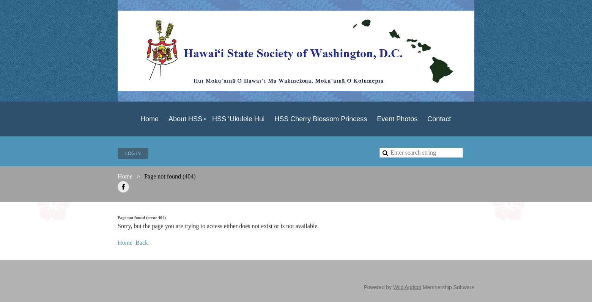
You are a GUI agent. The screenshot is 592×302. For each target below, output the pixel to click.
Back (141, 242)
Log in (133, 153)
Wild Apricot (407, 287)
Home (125, 176)
